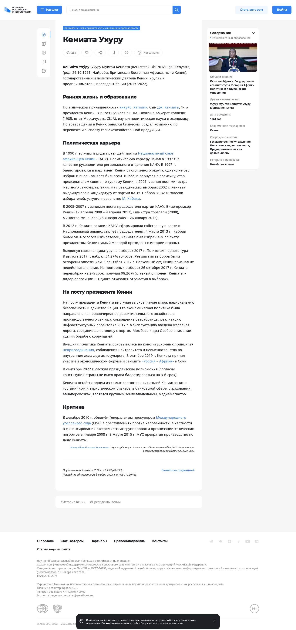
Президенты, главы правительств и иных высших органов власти (101, 37)
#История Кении (73, 511)
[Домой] (18, 9)
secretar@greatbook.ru (78, 595)
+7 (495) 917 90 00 (74, 591)
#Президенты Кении (105, 511)
